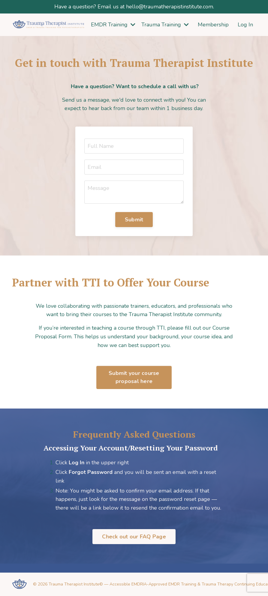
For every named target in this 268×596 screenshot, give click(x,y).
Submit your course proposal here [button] (134, 377)
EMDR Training (113, 24)
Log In (245, 24)
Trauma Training (165, 24)
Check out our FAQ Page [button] (134, 536)
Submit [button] (134, 219)
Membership (213, 24)
